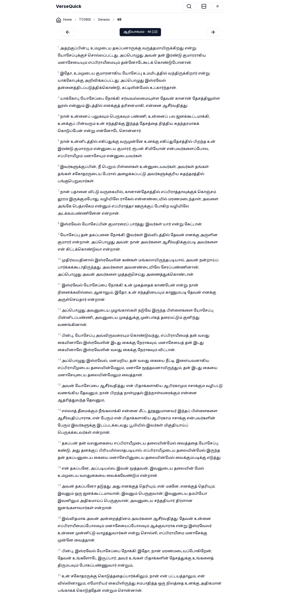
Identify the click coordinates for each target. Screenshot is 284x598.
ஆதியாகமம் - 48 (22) (140, 32)
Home (67, 19)
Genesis (104, 19)
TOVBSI (85, 19)
